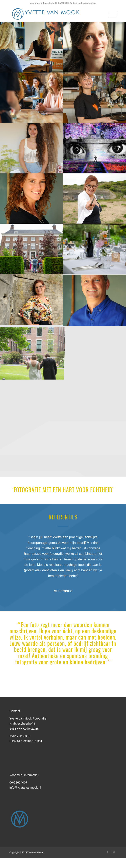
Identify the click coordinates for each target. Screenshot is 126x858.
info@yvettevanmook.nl (25, 787)
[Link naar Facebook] (107, 852)
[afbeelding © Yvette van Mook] (31, 47)
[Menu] (111, 14)
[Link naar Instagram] (113, 852)
